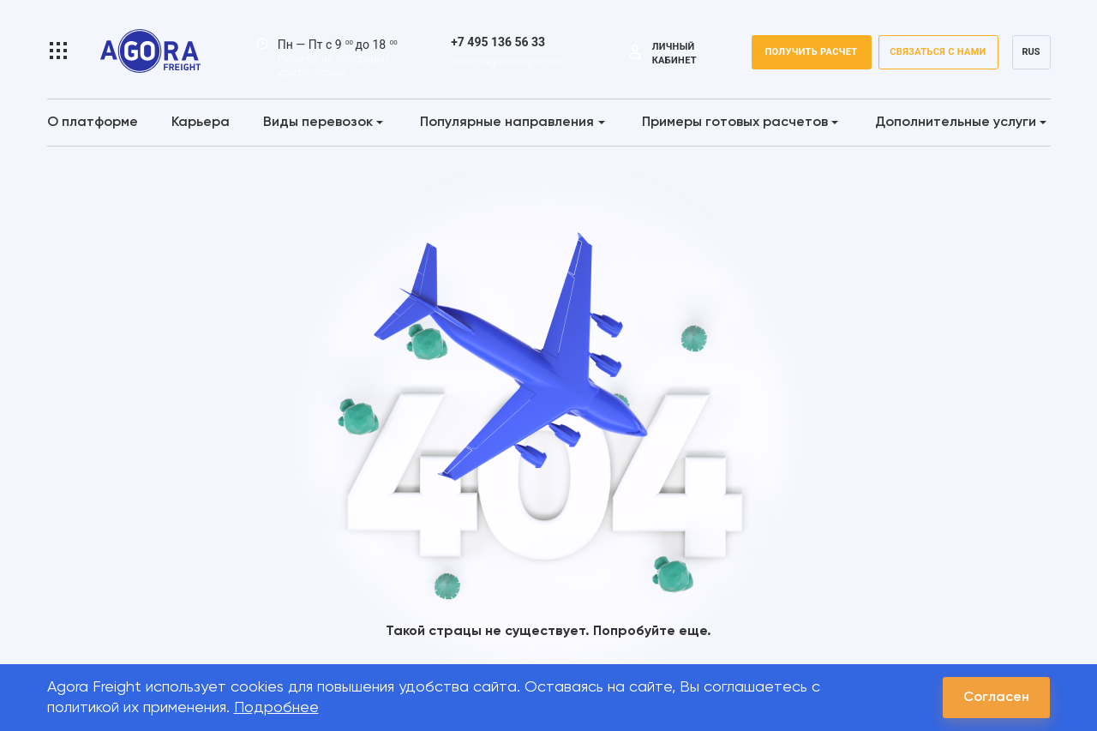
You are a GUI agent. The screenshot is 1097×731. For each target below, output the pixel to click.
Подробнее (276, 708)
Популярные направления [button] (512, 122)
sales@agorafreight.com (507, 62)
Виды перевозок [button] (323, 122)
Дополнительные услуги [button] (960, 122)
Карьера (200, 122)
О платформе (92, 122)
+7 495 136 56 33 (498, 42)
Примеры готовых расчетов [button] (740, 122)
